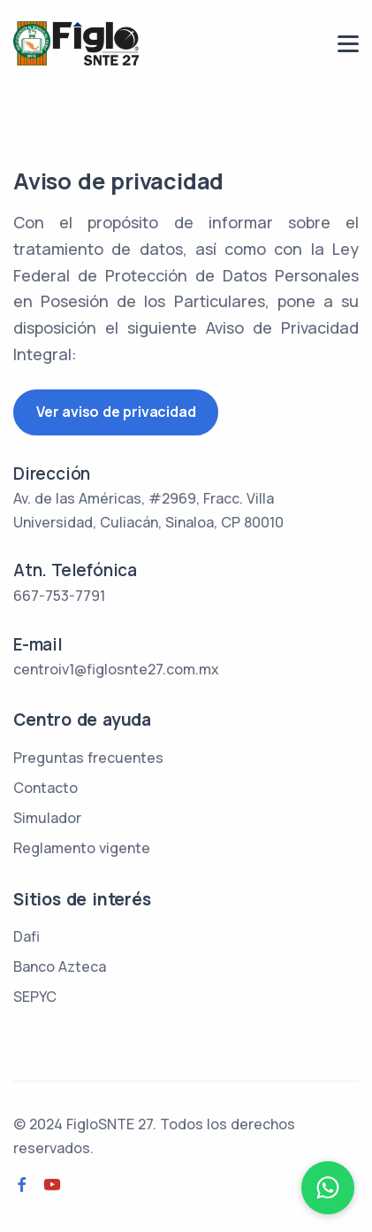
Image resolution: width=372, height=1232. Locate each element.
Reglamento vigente (81, 848)
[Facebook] (22, 1185)
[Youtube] (52, 1185)
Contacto (45, 787)
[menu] (348, 43)
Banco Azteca (59, 966)
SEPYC (35, 996)
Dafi (26, 936)
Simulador (47, 818)
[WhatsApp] (327, 1187)
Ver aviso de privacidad (115, 411)
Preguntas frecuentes (88, 757)
